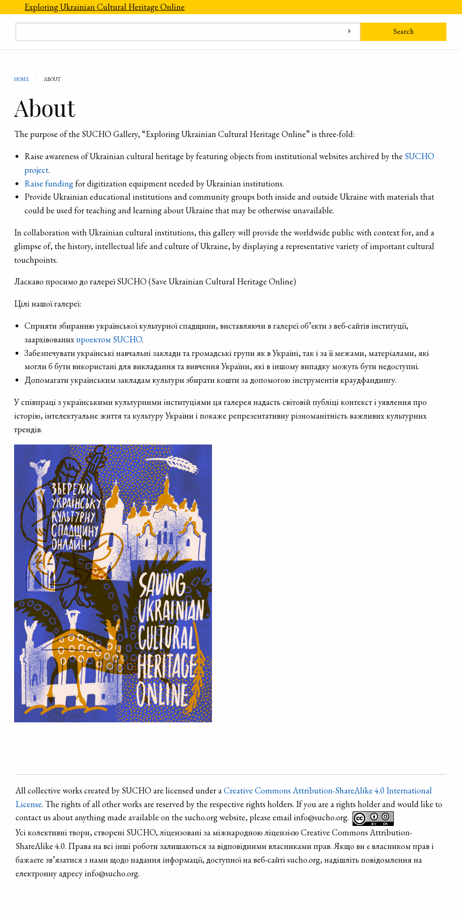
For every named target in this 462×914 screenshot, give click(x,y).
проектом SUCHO (109, 339)
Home (21, 79)
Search (403, 31)
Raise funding (48, 183)
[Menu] (8, 7)
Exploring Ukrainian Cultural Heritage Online (104, 6)
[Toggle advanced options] (349, 32)
